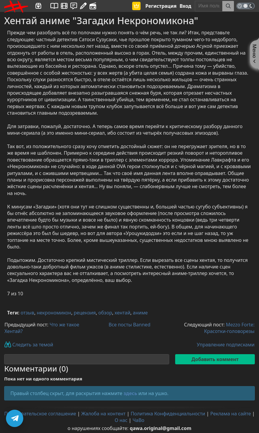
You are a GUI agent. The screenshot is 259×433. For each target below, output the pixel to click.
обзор (105, 312)
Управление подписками (226, 344)
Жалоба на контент (103, 413)
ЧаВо (138, 420)
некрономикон (54, 312)
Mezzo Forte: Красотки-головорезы (229, 327)
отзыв (27, 312)
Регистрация (161, 6)
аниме (140, 312)
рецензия (85, 312)
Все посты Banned (129, 324)
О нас (121, 420)
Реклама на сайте (230, 413)
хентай (122, 312)
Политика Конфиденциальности (168, 413)
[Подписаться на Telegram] (14, 418)
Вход (185, 6)
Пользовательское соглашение (40, 413)
